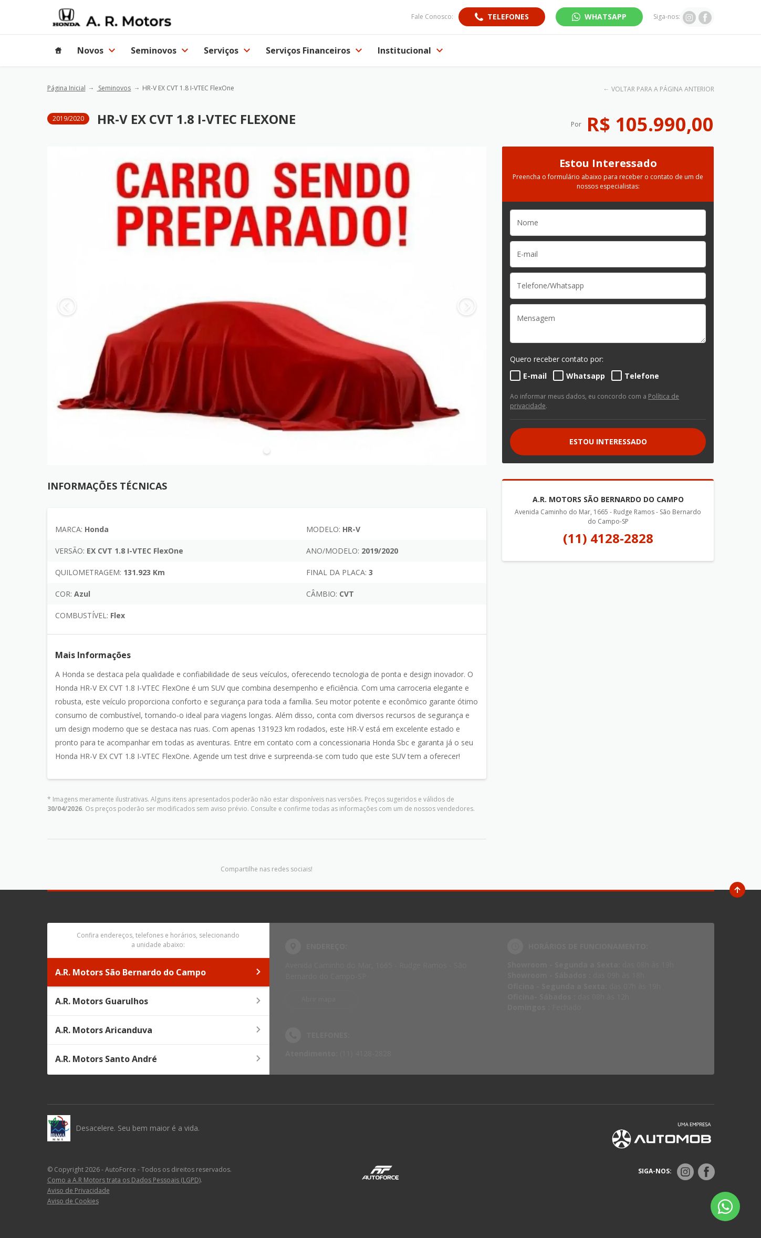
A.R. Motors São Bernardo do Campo (158, 972)
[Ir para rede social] (689, 17)
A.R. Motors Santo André (158, 1059)
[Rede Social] (685, 1171)
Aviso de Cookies (73, 1201)
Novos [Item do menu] (96, 50)
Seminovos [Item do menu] (159, 50)
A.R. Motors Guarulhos (158, 1001)
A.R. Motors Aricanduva (158, 1030)
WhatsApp (606, 17)
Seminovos (114, 88)
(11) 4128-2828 (608, 538)
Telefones (508, 17)
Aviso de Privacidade (78, 1190)
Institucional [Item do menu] (410, 50)
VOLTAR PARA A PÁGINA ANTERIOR (662, 89)
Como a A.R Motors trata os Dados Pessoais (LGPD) (124, 1179)
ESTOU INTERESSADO (608, 441)
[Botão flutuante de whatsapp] (725, 1206)
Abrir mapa (318, 999)
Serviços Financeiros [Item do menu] (314, 50)
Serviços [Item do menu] (227, 50)
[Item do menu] (58, 50)
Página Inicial (66, 88)
